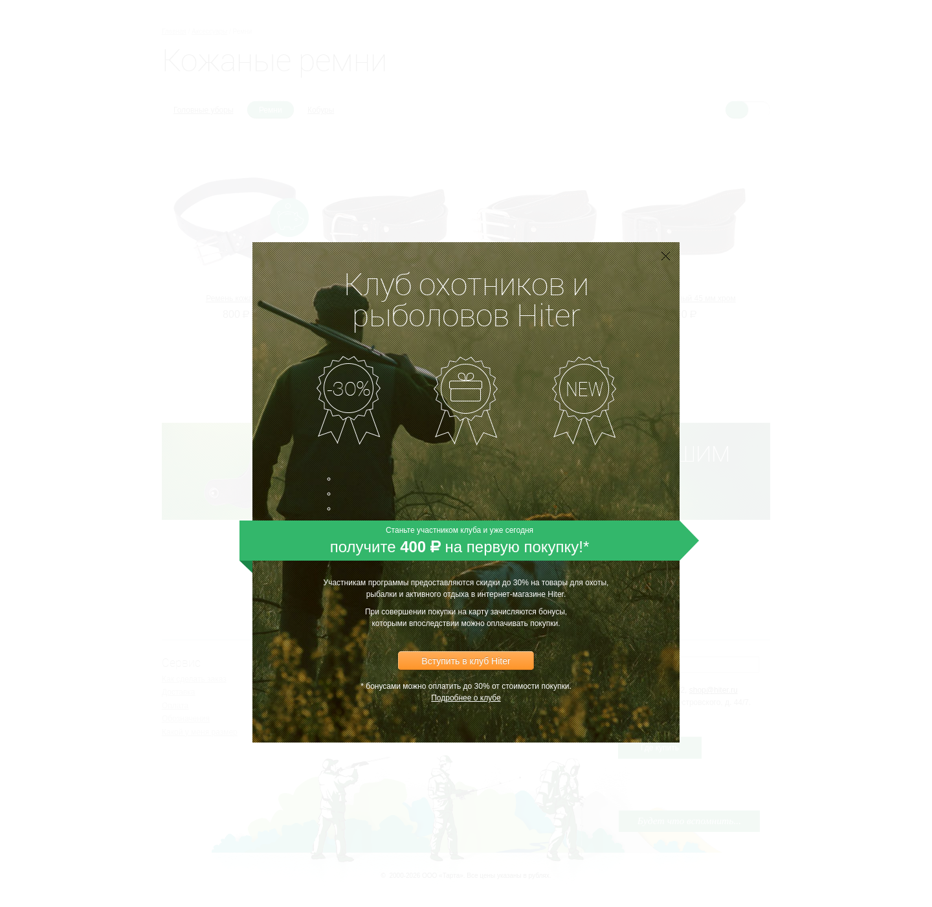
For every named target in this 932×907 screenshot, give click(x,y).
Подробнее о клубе (466, 674)
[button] (666, 279)
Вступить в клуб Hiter (465, 638)
